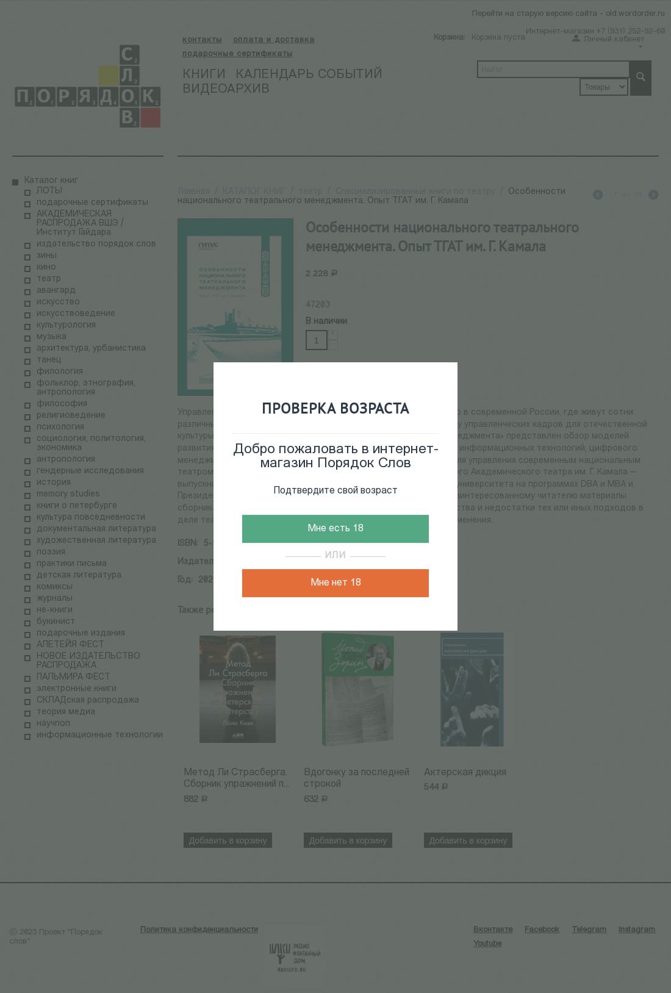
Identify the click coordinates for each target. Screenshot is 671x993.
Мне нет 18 (335, 583)
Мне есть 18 (335, 529)
